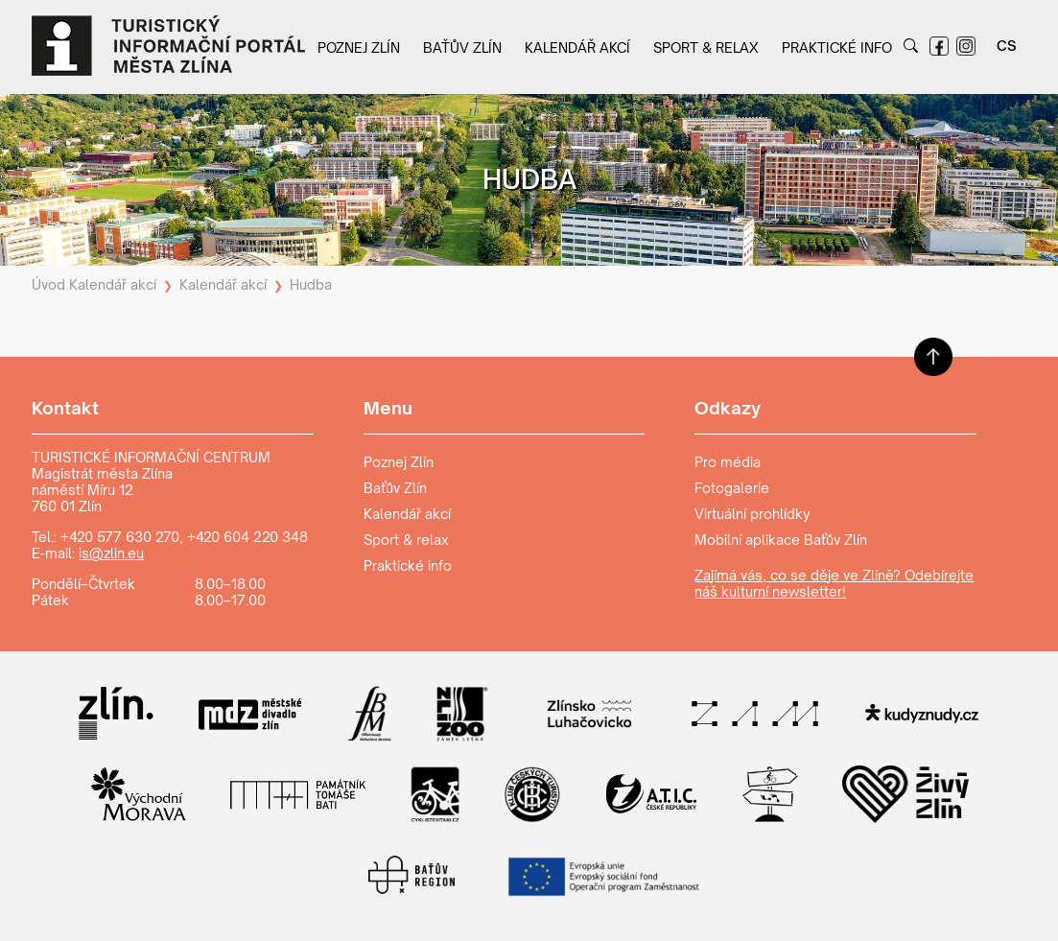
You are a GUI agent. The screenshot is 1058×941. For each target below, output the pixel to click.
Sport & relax (706, 47)
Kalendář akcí (577, 47)
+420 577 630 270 (119, 537)
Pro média (727, 462)
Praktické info (837, 47)
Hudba (311, 284)
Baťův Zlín (462, 47)
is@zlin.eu (111, 553)
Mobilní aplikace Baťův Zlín (780, 539)
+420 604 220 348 (247, 537)
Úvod (48, 284)
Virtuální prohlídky (752, 514)
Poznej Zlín (358, 47)
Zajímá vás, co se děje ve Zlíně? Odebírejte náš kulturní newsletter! (834, 583)
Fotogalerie (731, 488)
